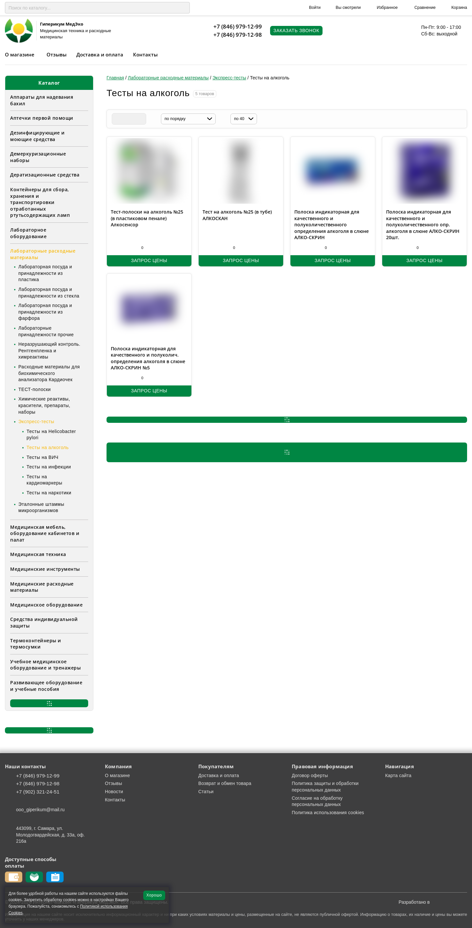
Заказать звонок (296, 30)
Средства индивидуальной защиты (44, 622)
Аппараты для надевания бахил (41, 100)
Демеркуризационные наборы (38, 157)
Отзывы (57, 54)
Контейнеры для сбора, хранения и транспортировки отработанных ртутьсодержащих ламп (40, 202)
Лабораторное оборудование (28, 233)
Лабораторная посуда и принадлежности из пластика (45, 273)
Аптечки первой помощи (41, 118)
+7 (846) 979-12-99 (237, 26)
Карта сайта (398, 775)
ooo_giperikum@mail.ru (40, 809)
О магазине (19, 54)
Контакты (145, 54)
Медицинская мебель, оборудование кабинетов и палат (44, 533)
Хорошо (154, 895)
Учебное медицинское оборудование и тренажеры (45, 664)
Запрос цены (149, 260)
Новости (114, 791)
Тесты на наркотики (49, 492)
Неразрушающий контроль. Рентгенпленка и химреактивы (49, 350)
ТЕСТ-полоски (34, 389)
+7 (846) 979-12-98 (237, 34)
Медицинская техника (38, 554)
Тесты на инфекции (49, 466)
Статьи (206, 791)
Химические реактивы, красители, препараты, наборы (44, 405)
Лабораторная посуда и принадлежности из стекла (48, 293)
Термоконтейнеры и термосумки (35, 643)
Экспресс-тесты (36, 421)
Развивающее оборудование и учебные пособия (46, 685)
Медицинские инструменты (45, 569)
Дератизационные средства (44, 175)
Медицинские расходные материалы (42, 587)
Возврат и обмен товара (224, 783)
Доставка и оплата (99, 54)
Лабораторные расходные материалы (42, 254)
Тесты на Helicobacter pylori (51, 435)
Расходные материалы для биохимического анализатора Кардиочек (49, 373)
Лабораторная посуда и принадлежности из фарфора (45, 312)
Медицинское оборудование (46, 605)
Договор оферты (310, 775)
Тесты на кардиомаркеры (44, 480)
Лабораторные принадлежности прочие (46, 331)
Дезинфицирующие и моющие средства (37, 136)
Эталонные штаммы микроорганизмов (41, 507)
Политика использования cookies (328, 812)
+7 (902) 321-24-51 (37, 791)
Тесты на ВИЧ (42, 457)
